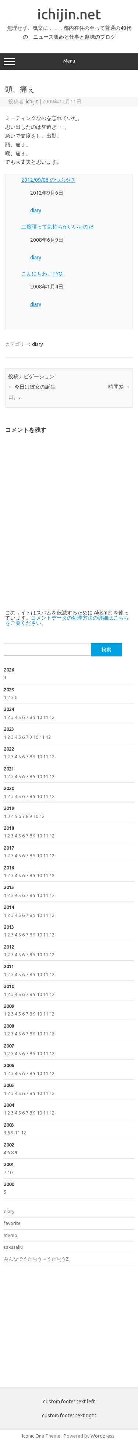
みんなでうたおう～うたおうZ (36, 1258)
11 (45, 717)
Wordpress (102, 1435)
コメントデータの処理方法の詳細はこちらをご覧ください (67, 620)
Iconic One (33, 1435)
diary (35, 210)
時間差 (119, 387)
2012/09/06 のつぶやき (48, 180)
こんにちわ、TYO (42, 274)
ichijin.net (69, 14)
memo (10, 1235)
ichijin (32, 101)
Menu (69, 61)
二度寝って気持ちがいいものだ (57, 227)
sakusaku (13, 1247)
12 (51, 717)
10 (39, 717)
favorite (12, 1223)
